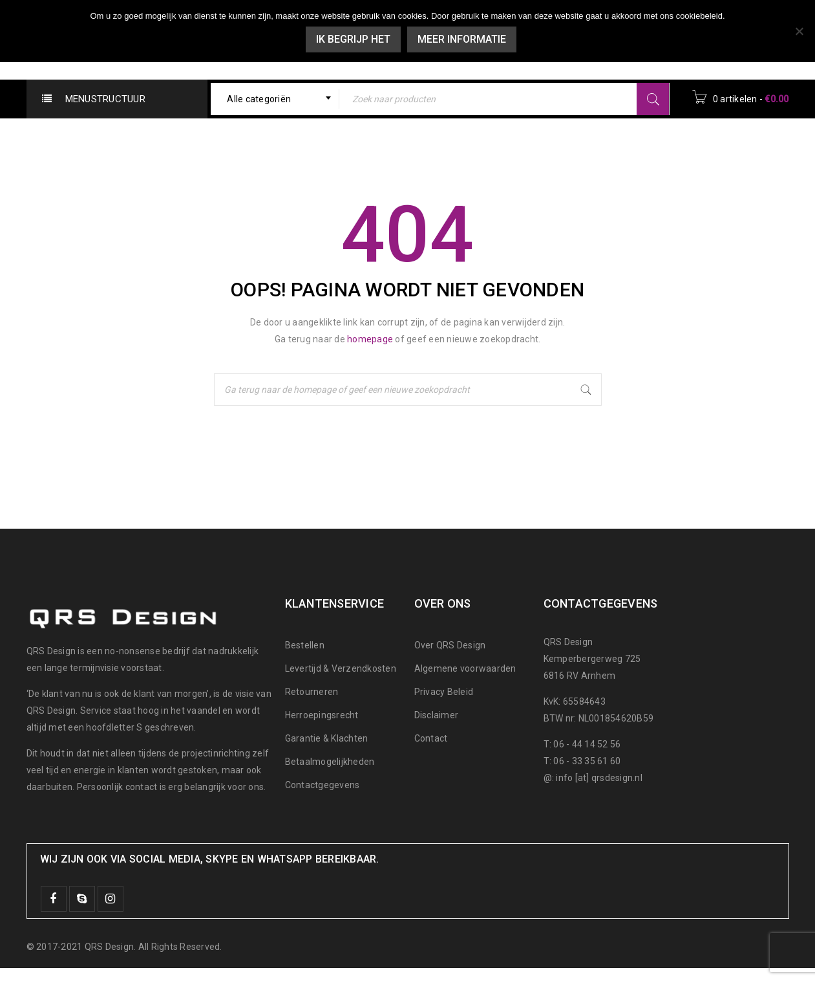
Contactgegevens (322, 785)
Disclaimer (436, 715)
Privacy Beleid (444, 692)
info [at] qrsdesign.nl (599, 778)
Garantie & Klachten (326, 738)
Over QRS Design (450, 645)
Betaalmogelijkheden (330, 761)
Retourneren (312, 692)
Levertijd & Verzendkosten (340, 668)
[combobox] (275, 99)
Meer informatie (462, 39)
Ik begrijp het (353, 39)
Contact (431, 738)
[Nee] (798, 31)
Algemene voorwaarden (465, 668)
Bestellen (304, 645)
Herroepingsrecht (322, 715)
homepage (370, 339)
